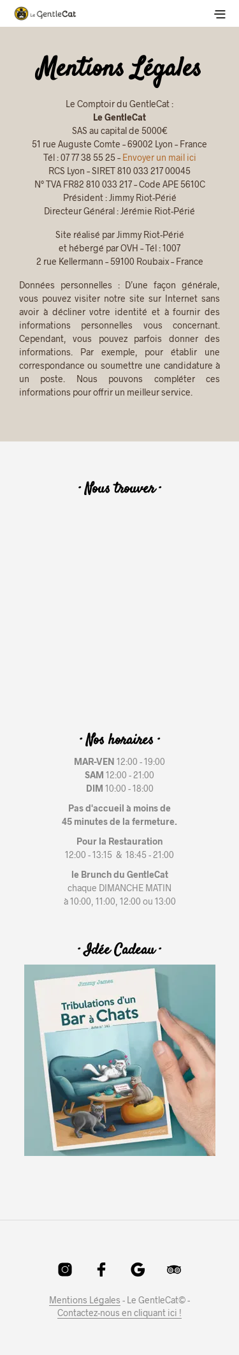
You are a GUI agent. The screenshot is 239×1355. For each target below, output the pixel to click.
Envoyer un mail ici (159, 157)
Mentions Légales (84, 1300)
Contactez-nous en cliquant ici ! (119, 1313)
